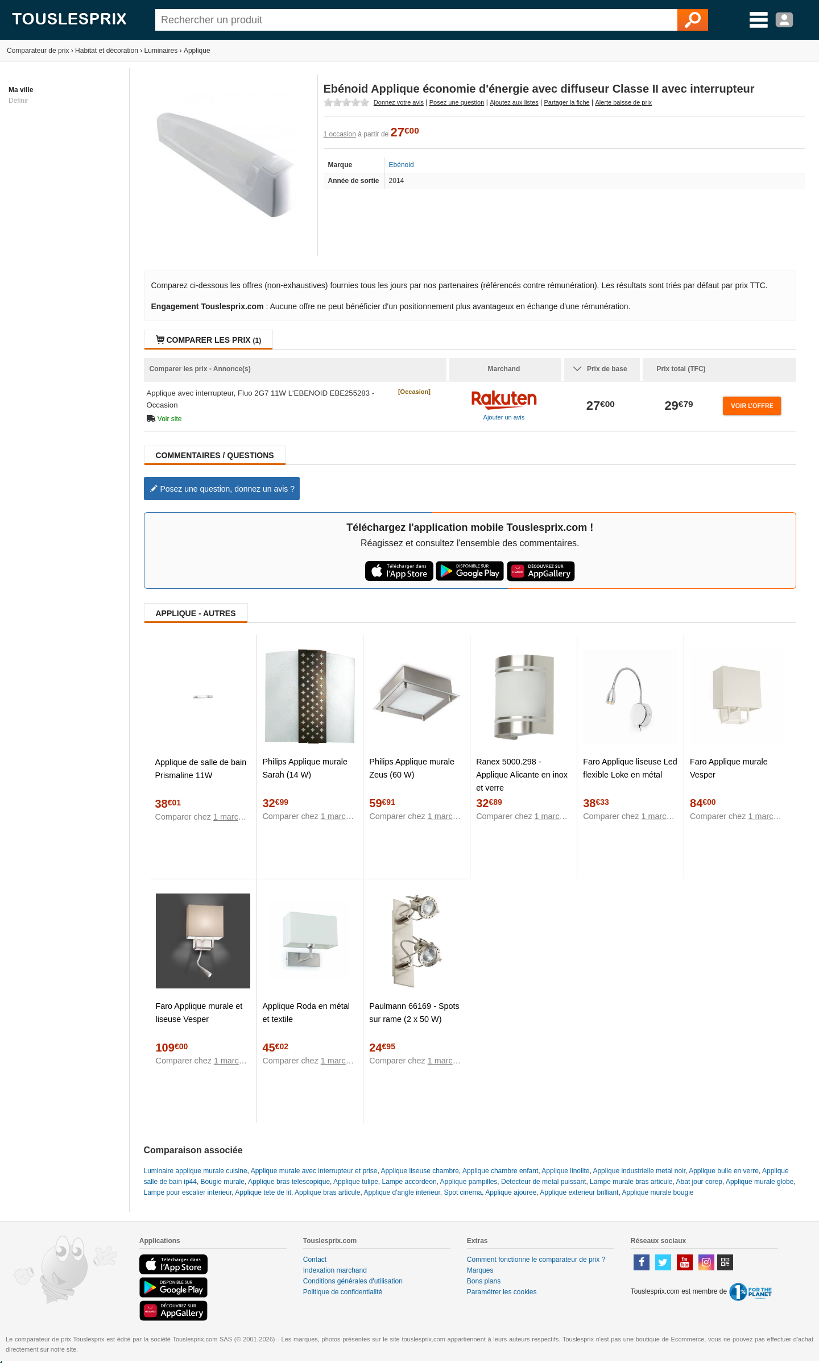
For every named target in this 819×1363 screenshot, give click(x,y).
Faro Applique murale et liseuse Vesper (199, 1013)
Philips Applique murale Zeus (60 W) (411, 768)
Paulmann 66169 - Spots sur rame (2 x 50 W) (414, 1013)
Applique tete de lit (263, 1192)
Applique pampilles (469, 1182)
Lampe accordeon (409, 1182)
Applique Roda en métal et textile (306, 1013)
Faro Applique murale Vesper (729, 768)
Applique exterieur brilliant (579, 1192)
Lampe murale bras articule (631, 1182)
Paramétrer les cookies (502, 1292)
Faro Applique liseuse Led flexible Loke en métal (630, 768)
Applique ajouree (510, 1192)
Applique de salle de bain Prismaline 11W (201, 769)
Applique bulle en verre (724, 1171)
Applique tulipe (355, 1182)
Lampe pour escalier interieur (188, 1192)
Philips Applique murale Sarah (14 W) (305, 768)
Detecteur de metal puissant (543, 1182)
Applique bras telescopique (289, 1182)
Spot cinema (463, 1192)
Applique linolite (565, 1171)
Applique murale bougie (657, 1192)
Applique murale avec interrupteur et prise (314, 1171)
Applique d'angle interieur (401, 1192)
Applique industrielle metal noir (639, 1171)
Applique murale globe (759, 1182)
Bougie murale (223, 1182)
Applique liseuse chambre (419, 1171)
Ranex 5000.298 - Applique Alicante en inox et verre (522, 774)
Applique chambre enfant (500, 1171)
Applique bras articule (327, 1192)
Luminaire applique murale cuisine (195, 1171)
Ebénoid (401, 165)
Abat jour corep (699, 1182)
